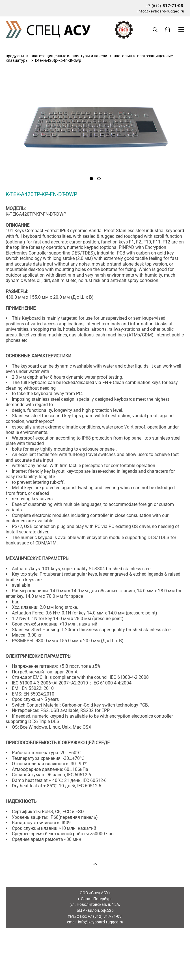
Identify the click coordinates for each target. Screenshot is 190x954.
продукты (15, 56)
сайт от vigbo (95, 940)
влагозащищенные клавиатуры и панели (69, 56)
